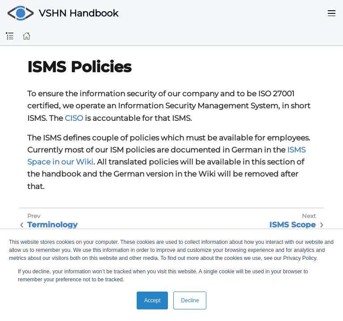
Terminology (52, 224)
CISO (74, 118)
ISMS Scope (292, 224)
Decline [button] (190, 300)
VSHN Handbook (78, 13)
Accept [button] (152, 300)
